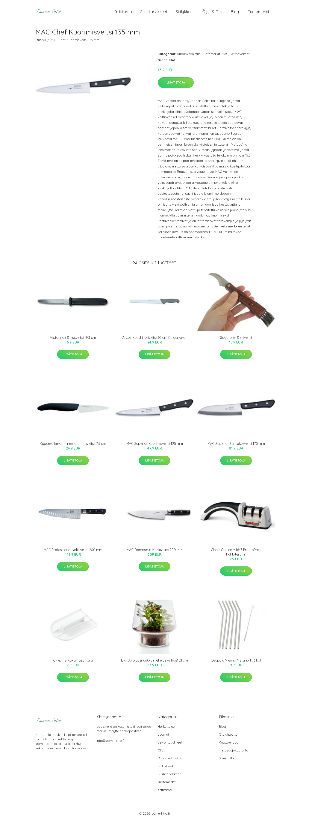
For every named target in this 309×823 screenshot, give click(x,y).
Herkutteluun (167, 729)
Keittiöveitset (240, 56)
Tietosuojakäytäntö (233, 752)
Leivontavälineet (170, 744)
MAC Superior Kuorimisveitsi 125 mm (154, 446)
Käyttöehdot (228, 744)
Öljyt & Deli (212, 12)
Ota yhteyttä (228, 737)
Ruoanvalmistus (189, 56)
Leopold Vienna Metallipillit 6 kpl (236, 662)
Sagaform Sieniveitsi (236, 340)
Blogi (235, 12)
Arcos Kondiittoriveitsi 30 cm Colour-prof (154, 340)
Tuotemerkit (258, 12)
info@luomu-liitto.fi (110, 743)
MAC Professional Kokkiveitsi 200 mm (73, 552)
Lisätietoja (176, 85)
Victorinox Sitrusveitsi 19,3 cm (73, 340)
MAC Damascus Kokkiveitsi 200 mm (155, 552)
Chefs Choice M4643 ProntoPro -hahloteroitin (236, 554)
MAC (224, 56)
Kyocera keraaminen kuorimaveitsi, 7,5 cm (73, 446)
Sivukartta (226, 760)
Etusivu (40, 42)
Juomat (163, 737)
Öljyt (161, 752)
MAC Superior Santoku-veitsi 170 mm (236, 446)
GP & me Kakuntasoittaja (73, 662)
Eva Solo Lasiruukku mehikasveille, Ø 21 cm (154, 662)
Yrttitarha (123, 12)
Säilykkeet (185, 12)
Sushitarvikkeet (153, 12)
